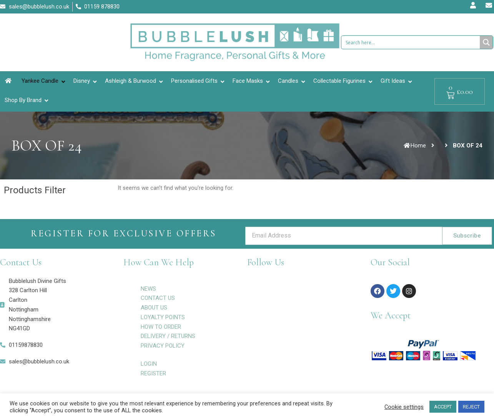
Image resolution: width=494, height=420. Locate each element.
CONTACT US (158, 298)
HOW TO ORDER (161, 326)
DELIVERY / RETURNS (168, 336)
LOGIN (149, 363)
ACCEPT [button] (443, 407)
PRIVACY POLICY (163, 345)
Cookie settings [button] (404, 406)
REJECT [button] (471, 407)
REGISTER (153, 373)
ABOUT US (154, 307)
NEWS (148, 288)
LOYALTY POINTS (163, 317)
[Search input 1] (411, 42)
